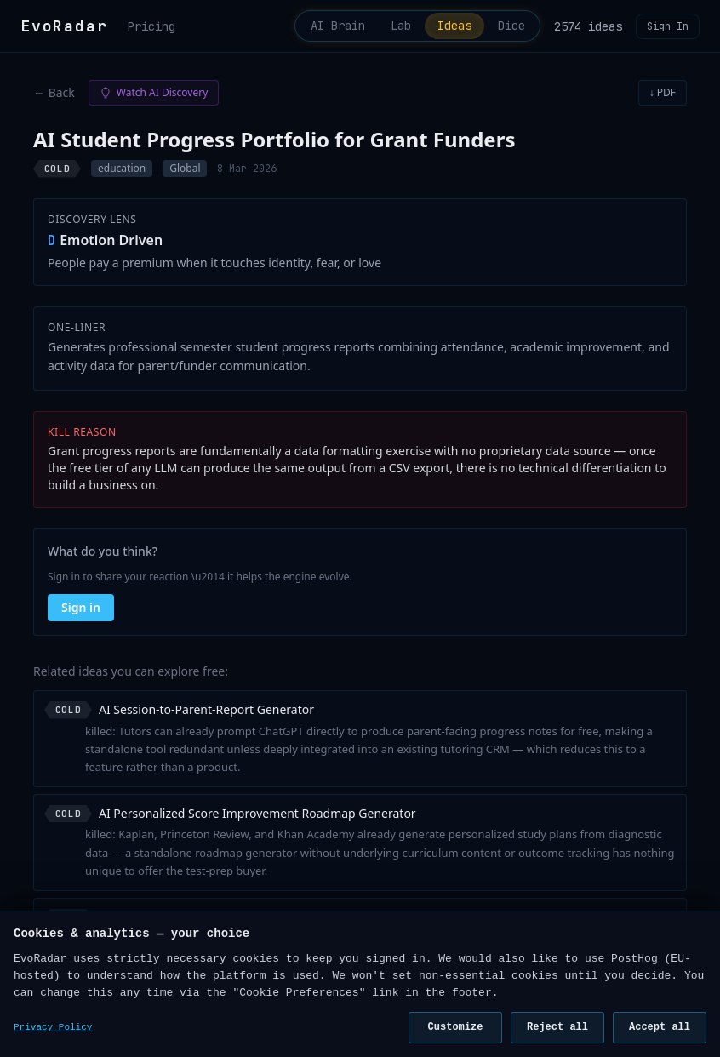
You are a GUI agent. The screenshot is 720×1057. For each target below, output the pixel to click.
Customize (455, 1027)
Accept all (659, 1027)
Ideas (453, 26)
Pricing (151, 26)
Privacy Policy (53, 1027)
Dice (510, 26)
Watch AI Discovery (154, 93)
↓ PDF (662, 93)
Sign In (668, 26)
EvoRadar (63, 26)
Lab (398, 26)
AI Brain (333, 26)
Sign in (80, 608)
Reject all (557, 1027)
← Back (54, 93)
